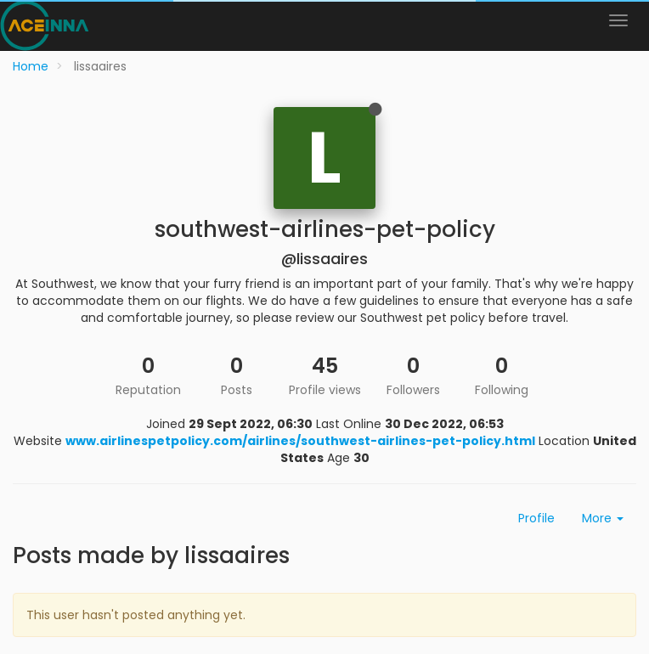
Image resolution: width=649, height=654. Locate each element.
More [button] (603, 518)
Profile (536, 518)
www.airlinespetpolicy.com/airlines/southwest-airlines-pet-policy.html (300, 440)
